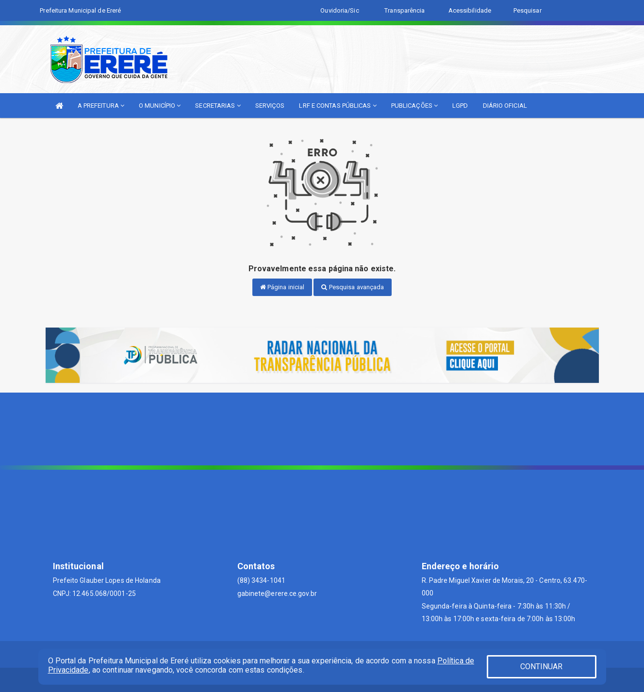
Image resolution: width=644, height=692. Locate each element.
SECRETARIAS (217, 105)
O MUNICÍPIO (160, 105)
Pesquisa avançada (352, 287)
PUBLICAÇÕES (414, 105)
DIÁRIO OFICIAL (505, 105)
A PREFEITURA (101, 105)
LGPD (460, 105)
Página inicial (282, 287)
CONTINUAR (541, 666)
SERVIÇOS (270, 105)
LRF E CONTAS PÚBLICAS (337, 105)
